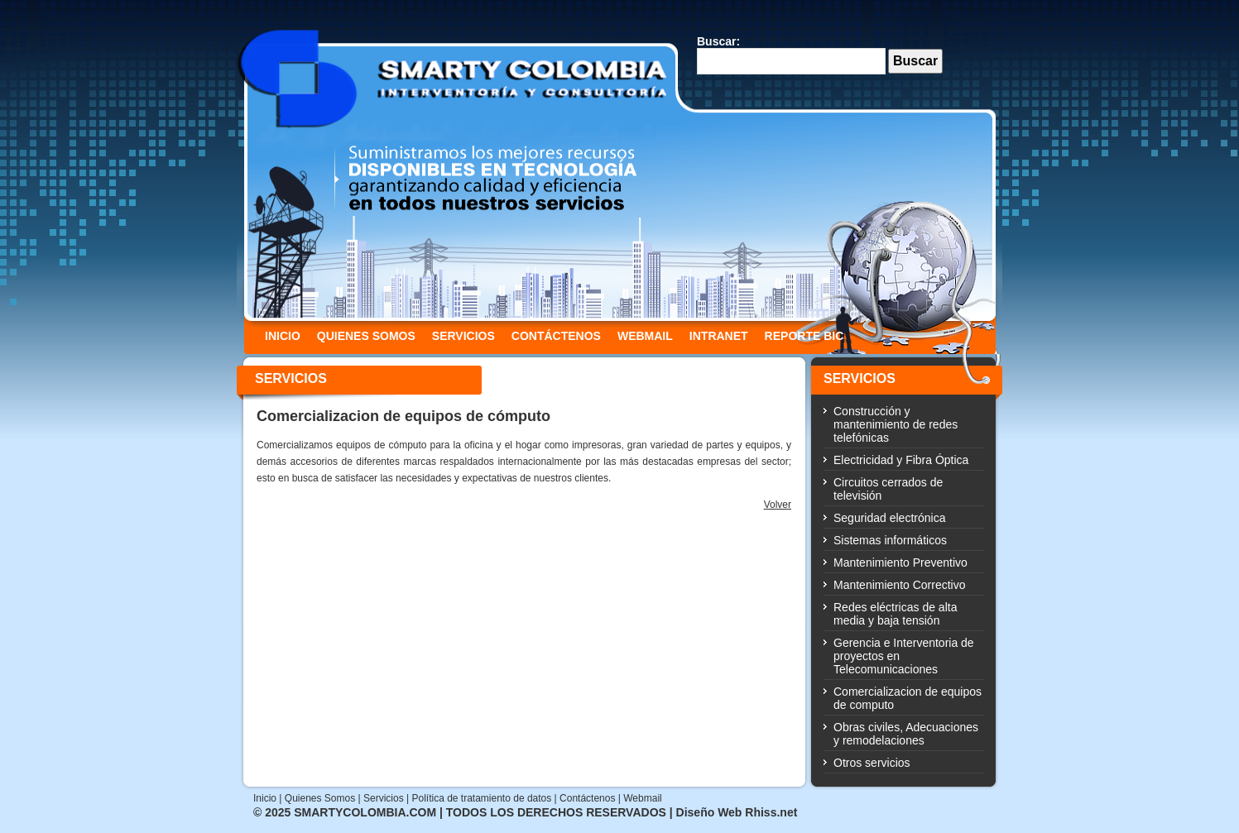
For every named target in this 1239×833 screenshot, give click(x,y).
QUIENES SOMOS (366, 335)
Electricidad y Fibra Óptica (900, 460)
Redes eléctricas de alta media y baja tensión (895, 614)
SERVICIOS (463, 335)
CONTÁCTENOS (556, 335)
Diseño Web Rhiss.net (735, 812)
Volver (777, 504)
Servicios (383, 798)
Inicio (264, 798)
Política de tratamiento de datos (481, 798)
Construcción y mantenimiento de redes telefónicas (895, 424)
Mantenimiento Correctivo (899, 584)
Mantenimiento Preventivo (900, 562)
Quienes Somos (320, 798)
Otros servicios (871, 762)
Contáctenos (587, 798)
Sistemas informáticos (890, 540)
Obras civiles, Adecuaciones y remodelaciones (905, 733)
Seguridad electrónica (889, 517)
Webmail (642, 798)
